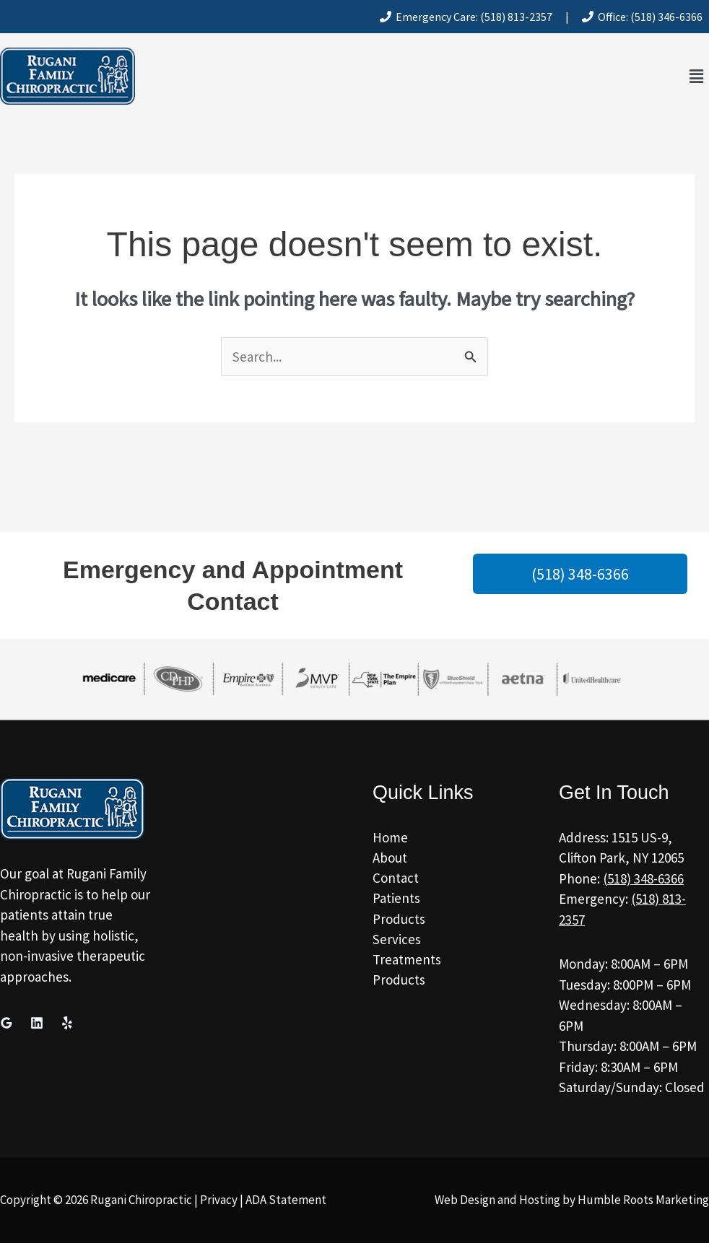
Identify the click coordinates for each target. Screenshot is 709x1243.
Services (397, 939)
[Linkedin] (36, 1022)
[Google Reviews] (6, 1022)
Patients (396, 898)
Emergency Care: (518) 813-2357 (466, 16)
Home (390, 837)
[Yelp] (67, 1022)
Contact (396, 878)
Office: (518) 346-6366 (642, 16)
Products (399, 919)
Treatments (407, 960)
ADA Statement (285, 1200)
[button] (696, 76)
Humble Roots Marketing (643, 1200)
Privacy (219, 1200)
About (390, 857)
